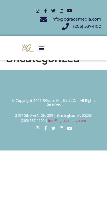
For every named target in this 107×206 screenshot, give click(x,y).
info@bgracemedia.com (67, 120)
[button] (41, 48)
